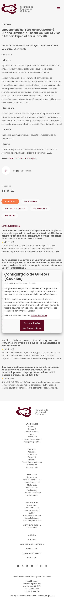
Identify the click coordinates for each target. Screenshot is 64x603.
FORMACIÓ (32, 474)
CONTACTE (32, 557)
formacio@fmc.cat (32, 583)
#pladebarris (30, 201)
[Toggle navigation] (58, 9)
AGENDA (32, 535)
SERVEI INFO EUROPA (32, 525)
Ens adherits (32, 437)
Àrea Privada (32, 477)
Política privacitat (28, 596)
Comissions (32, 454)
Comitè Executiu (32, 431)
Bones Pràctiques (32, 518)
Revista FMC (32, 505)
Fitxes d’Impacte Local (32, 520)
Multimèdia (32, 485)
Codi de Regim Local (32, 515)
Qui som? (32, 429)
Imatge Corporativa (32, 442)
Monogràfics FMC (32, 508)
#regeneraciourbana (15, 208)
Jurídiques (32, 459)
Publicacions (32, 490)
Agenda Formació (32, 482)
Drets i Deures (32, 495)
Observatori (32, 527)
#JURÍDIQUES (10, 201)
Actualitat (32, 452)
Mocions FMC (32, 467)
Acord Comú (32, 548)
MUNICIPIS (32, 539)
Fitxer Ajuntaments (32, 553)
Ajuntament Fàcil (32, 510)
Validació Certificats (32, 492)
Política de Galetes (39, 315)
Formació (32, 457)
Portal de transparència (32, 439)
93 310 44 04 (33, 591)
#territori (10, 216)
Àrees (32, 434)
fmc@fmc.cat (32, 581)
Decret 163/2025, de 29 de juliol (22, 158)
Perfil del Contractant (32, 480)
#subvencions (40, 208)
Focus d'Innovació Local (32, 462)
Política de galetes (45, 596)
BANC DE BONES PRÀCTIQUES (32, 544)
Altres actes (32, 464)
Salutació (32, 426)
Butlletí (32, 513)
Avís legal (14, 596)
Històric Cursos (32, 487)
